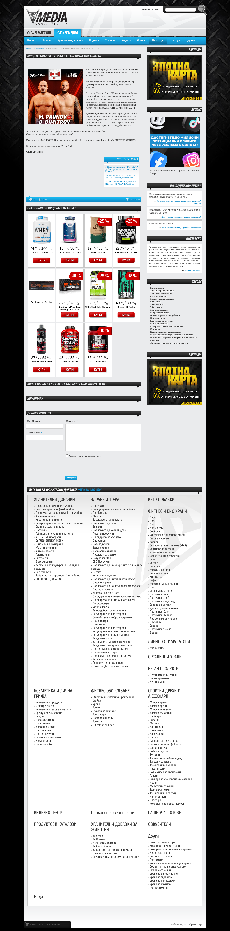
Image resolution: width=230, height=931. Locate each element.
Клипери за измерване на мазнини (171, 779)
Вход (157, 9)
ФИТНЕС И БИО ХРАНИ (167, 511)
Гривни (154, 775)
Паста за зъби (44, 744)
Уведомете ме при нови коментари (85, 456)
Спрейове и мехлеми (48, 737)
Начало (31, 40)
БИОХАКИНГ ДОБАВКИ (49, 579)
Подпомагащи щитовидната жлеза (114, 579)
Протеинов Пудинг (161, 615)
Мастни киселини (46, 547)
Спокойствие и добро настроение (112, 617)
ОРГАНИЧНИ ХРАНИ (165, 657)
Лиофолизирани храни (163, 618)
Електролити (43, 572)
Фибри (97, 516)
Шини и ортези (158, 747)
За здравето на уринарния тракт (112, 645)
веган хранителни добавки (166, 315)
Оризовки (155, 622)
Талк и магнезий (160, 789)
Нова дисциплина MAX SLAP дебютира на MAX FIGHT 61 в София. (121, 169)
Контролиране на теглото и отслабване (59, 523)
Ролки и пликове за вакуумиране (170, 863)
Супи (152, 559)
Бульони (155, 566)
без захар (156, 301)
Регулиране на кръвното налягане (114, 631)
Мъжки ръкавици (160, 709)
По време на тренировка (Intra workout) (60, 512)
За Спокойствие (102, 846)
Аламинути (156, 528)
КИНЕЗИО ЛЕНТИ (48, 812)
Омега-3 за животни (105, 853)
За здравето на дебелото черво (111, 641)
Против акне (43, 730)
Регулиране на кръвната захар (111, 635)
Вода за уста (43, 740)
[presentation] (93, 466)
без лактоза (157, 304)
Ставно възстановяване (50, 526)
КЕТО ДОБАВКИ (161, 499)
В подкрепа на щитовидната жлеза (114, 600)
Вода (38, 896)
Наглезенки (157, 733)
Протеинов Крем (160, 611)
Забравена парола (196, 924)
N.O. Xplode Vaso (97, 362)
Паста (153, 517)
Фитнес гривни (159, 887)
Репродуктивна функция (108, 662)
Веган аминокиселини (163, 675)
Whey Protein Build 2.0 (41, 252)
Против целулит (45, 733)
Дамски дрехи (158, 706)
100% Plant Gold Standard (98, 307)
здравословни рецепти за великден (170, 343)
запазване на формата (163, 299)
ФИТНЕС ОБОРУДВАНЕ (110, 691)
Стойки (97, 700)
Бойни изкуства (159, 751)
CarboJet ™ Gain (69, 362)
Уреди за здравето (161, 877)
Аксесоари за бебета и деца (166, 758)
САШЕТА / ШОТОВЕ (164, 812)
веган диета (159, 318)
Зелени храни (101, 547)
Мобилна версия (178, 924)
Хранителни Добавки (70, 40)
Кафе (153, 580)
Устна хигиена (101, 607)
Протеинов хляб (159, 597)
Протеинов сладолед (162, 601)
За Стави (98, 836)
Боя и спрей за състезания (165, 772)
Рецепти (126, 40)
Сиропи (154, 625)
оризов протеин (160, 310)
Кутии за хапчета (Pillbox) (165, 744)
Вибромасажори (160, 852)
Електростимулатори (162, 842)
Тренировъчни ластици (163, 793)
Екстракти (42, 558)
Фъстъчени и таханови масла (167, 535)
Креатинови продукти (49, 519)
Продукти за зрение (104, 554)
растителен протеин (163, 321)
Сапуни (40, 716)
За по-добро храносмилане (109, 610)
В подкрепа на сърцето (107, 537)
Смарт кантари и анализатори (168, 866)
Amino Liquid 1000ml (41, 362)
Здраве (190, 40)
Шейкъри (155, 716)
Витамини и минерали (49, 544)
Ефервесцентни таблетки (165, 556)
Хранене (110, 40)
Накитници (156, 726)
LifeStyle (175, 40)
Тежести (97, 721)
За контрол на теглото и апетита (112, 850)
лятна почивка (159, 296)
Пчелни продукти (103, 533)
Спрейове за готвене (162, 549)
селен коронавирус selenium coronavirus (173, 334)
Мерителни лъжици (162, 786)
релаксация (158, 288)
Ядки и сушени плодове (164, 608)
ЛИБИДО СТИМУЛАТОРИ (169, 641)
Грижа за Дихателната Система (111, 666)
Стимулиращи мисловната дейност (114, 509)
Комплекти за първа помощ (167, 803)
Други (153, 836)
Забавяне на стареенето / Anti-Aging (58, 575)
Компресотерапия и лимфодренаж (171, 849)
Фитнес (141, 40)
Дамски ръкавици (161, 713)
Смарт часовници (160, 870)
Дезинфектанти (45, 706)
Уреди (96, 704)
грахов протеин (161, 312)
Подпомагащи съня (104, 523)
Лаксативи (99, 624)
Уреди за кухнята (160, 884)
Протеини (41, 530)
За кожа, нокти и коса (106, 593)
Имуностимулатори (104, 551)
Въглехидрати (44, 561)
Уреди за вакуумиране (164, 873)
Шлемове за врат (103, 725)
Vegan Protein (98, 252)
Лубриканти (157, 648)
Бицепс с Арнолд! (192, 270)
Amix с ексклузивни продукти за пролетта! (181, 217)
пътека (156, 329)
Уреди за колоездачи (162, 880)
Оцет (152, 587)
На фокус (157, 40)
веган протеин (160, 323)
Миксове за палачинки (164, 583)
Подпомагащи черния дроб (109, 530)
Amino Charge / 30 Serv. (126, 252)
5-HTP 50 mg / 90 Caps (70, 252)
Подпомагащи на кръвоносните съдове (117, 586)
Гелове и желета (159, 538)
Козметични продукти (49, 702)
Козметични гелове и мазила (53, 709)
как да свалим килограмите (167, 332)
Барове (154, 542)
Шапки (154, 737)
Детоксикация (101, 603)
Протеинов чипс (159, 594)
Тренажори (99, 714)
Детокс (97, 572)
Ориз (152, 524)
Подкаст (94, 40)
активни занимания (162, 293)
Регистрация (147, 9)
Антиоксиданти (45, 551)
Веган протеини (159, 678)
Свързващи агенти (161, 590)
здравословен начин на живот (168, 326)
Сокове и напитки (160, 604)
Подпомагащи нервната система (112, 655)
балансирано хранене (163, 290)
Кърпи (153, 782)
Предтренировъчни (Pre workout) (55, 505)
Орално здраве (102, 582)
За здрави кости (102, 638)
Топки (96, 707)
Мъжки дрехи (158, 702)
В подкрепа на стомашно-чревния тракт (117, 596)
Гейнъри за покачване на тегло (55, 533)
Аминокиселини (45, 516)
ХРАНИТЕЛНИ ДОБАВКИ (54, 499)
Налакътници (158, 796)
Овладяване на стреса (106, 652)
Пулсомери (156, 859)
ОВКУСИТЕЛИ (159, 824)
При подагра (100, 621)
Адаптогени (43, 554)
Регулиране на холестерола (109, 614)
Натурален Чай (102, 558)
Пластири (155, 800)
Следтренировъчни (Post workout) (56, 509)
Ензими (97, 526)
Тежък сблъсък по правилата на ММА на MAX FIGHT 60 (120, 182)
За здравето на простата (107, 519)
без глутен (157, 307)
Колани (154, 720)
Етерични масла (45, 726)
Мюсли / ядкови (160, 570)
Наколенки (156, 730)
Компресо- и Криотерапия (165, 845)
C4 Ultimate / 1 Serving (41, 302)
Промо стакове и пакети (112, 812)
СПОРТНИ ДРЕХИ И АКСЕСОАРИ (164, 693)
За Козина (99, 839)
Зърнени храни (159, 573)
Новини (46, 40)
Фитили (154, 723)
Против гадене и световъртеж (111, 648)
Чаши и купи (157, 768)
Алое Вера (99, 505)
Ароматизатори (45, 720)
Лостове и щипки (103, 718)
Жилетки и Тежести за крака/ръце (113, 697)
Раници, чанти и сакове (164, 740)
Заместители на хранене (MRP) (168, 545)
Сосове (154, 563)
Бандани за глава (160, 761)
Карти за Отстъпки (161, 856)
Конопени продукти (104, 575)
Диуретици (99, 540)
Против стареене (103, 589)
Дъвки (154, 632)
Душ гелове (43, 723)
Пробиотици (100, 512)
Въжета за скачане (104, 711)
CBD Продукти (101, 561)
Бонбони (155, 531)
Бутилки (155, 754)
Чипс (152, 521)
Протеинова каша (160, 629)
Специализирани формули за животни (116, 856)
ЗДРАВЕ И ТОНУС (105, 499)
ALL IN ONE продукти (48, 537)
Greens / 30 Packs (126, 307)
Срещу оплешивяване (49, 713)
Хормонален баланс (105, 659)
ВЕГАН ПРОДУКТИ (163, 668)
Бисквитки (156, 577)
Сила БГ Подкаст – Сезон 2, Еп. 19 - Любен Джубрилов (120, 176)
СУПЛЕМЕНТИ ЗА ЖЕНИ (49, 540)
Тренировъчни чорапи (163, 765)
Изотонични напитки (162, 552)
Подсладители (101, 544)
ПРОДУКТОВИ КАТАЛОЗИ (55, 824)
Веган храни (157, 682)
